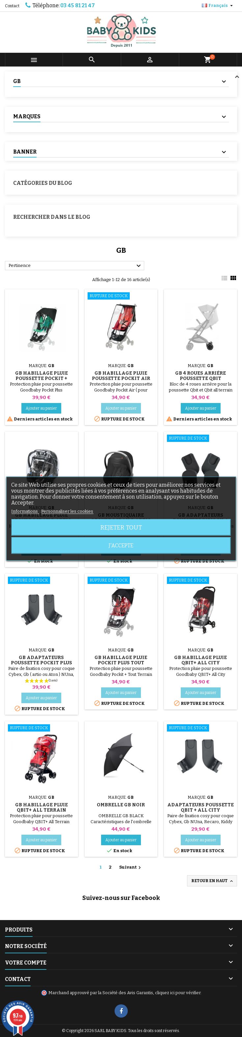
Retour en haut (212, 881)
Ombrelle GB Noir (121, 805)
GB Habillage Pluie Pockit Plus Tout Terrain (120, 663)
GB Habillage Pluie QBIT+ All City (200, 660)
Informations (25, 510)
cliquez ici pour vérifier (178, 992)
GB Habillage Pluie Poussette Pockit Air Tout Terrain (121, 378)
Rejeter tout (121, 527)
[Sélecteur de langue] (218, 5)
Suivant (131, 868)
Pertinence (76, 266)
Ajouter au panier (41, 408)
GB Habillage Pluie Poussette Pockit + (41, 375)
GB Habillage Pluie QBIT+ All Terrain (41, 807)
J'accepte (121, 545)
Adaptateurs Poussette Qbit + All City (200, 807)
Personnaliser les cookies (67, 510)
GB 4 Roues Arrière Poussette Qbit (200, 375)
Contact (12, 6)
